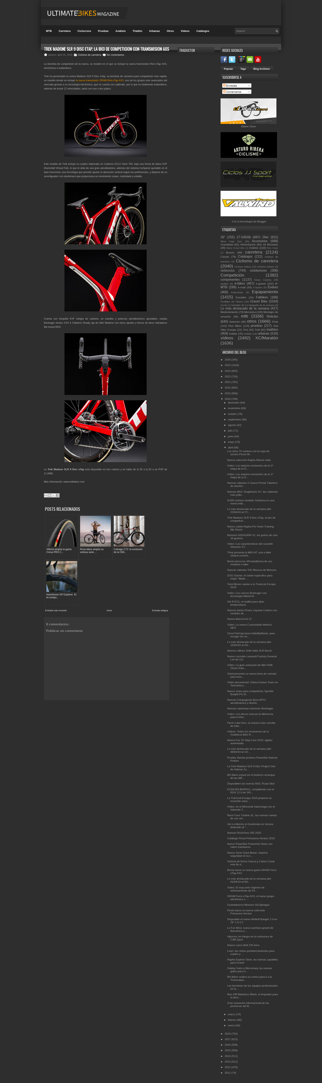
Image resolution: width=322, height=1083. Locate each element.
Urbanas (154, 31)
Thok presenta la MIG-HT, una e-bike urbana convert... (249, 554)
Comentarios (232, 91)
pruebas (256, 325)
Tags (243, 69)
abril (231, 447)
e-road (242, 287)
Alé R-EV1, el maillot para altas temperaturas (245, 603)
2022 (228, 382)
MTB (49, 31)
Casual (225, 256)
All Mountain (270, 244)
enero (232, 1025)
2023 (228, 376)
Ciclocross (84, 31)
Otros (170, 31)
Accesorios (260, 241)
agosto (232, 425)
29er (265, 237)
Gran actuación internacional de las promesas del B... (248, 1004)
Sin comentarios (115, 55)
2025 (228, 365)
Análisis (120, 31)
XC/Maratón (266, 337)
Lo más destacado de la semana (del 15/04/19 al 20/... (249, 643)
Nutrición (234, 321)
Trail (257, 329)
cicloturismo (258, 270)
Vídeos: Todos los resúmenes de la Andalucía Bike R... (248, 733)
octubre (233, 414)
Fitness (239, 301)
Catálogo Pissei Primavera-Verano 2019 (251, 838)
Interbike (236, 305)
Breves (230, 252)
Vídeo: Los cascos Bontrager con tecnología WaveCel (247, 595)
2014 (228, 1056)
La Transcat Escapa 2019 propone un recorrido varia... (249, 800)
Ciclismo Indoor (242, 266)
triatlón (233, 333)
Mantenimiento (229, 312)
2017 (228, 1039)
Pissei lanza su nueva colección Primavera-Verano (246, 912)
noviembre (234, 408)
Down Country (262, 279)
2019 (228, 399)
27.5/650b (244, 237)
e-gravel (261, 283)
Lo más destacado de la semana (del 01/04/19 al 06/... (249, 880)
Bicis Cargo (272, 248)
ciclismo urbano (265, 266)
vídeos (227, 337)
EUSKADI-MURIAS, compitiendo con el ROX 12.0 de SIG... (250, 791)
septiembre (235, 419)
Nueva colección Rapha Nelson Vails (249, 460)
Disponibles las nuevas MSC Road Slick (251, 783)
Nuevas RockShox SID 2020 (244, 832)
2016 (228, 1044)
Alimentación (247, 244)
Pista (275, 321)
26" (223, 237)
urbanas (263, 333)
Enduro (273, 287)
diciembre (234, 402)
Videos (185, 31)
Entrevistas (237, 292)
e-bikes (240, 283)
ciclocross (228, 270)
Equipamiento (265, 291)
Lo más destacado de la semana (245, 308)
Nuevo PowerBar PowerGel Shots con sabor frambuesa (249, 845)
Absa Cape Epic (231, 241)
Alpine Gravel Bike (235, 248)
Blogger (261, 221)
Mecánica (250, 312)
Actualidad (227, 244)
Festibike (225, 301)
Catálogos (202, 31)
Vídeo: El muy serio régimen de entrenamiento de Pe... (245, 889)
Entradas (230, 85)
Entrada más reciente (56, 560)
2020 (228, 393)
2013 (228, 1061)
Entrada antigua (160, 560)
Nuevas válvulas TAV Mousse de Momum (251, 570)
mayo (231, 442)
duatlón (224, 283)
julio (230, 430)
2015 (228, 1050)
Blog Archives (261, 69)
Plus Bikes (235, 325)
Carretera (65, 31)
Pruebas (103, 31)
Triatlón (137, 31)
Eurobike (241, 297)
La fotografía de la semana (259, 305)
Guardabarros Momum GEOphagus (248, 904)
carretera (253, 252)
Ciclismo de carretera (89, 55)
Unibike (248, 333)
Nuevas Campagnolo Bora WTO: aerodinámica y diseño (246, 701)
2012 (228, 1067)
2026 (228, 359)
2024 (228, 371)
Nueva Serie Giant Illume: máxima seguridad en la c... (247, 854)
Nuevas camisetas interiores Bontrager (250, 708)
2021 (228, 387)
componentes (230, 279)
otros (251, 321)
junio (231, 436)
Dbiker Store (248, 126)
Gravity (224, 305)
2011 (228, 1072)
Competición (232, 275)
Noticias (272, 316)
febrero (232, 1019)
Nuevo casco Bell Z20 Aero (243, 945)
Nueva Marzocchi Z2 (239, 619)
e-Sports (257, 287)
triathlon (272, 329)
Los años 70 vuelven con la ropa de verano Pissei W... (248, 453)
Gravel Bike (258, 301)
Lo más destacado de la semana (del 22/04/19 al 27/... (249, 511)
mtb (244, 316)
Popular (228, 69)
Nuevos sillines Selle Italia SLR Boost (249, 650)
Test (245, 329)
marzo (232, 1014)
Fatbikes (262, 297)
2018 (228, 1033)
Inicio (109, 560)
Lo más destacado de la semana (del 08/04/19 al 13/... (249, 750)
